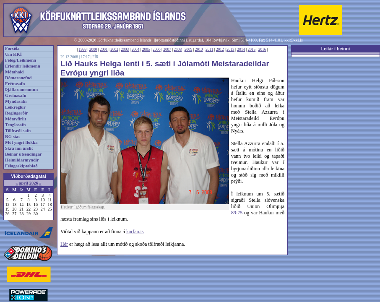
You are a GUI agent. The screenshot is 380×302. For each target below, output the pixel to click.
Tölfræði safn (18, 130)
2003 (125, 49)
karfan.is (135, 231)
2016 (262, 49)
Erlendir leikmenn (22, 66)
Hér (64, 244)
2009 (189, 49)
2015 (252, 49)
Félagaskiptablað (21, 166)
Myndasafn (16, 101)
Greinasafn (15, 95)
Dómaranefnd (18, 78)
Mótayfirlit (15, 119)
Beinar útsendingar (23, 154)
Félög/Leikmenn (20, 60)
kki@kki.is (293, 40)
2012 (220, 49)
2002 (114, 49)
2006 (157, 49)
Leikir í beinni (335, 48)
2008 (178, 49)
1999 (83, 49)
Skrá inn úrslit (19, 148)
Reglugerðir (16, 113)
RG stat (12, 136)
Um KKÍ (13, 54)
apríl (23, 183)
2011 (209, 49)
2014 (241, 49)
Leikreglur (15, 107)
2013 (230, 49)
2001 (104, 49)
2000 (93, 49)
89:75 (236, 213)
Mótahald (14, 72)
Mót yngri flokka (21, 142)
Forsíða (12, 48)
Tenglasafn (15, 124)
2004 (136, 49)
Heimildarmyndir (22, 160)
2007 (167, 49)
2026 (33, 183)
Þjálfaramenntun (21, 89)
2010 (199, 49)
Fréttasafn (15, 83)
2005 (146, 49)
